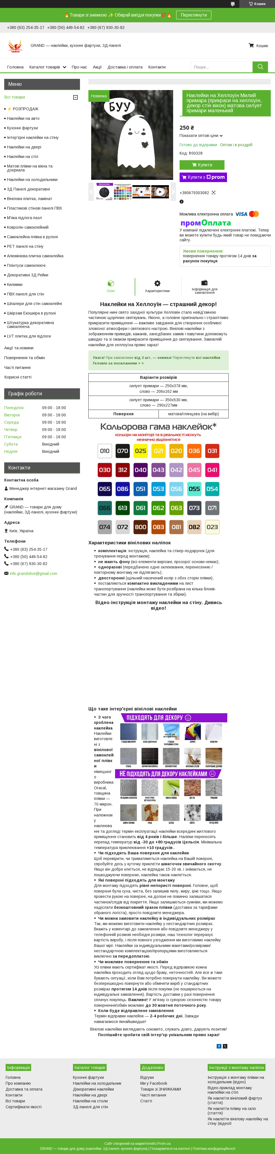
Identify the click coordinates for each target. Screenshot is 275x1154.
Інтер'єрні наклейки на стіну (33, 137)
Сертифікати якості (24, 1107)
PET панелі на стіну (25, 246)
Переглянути (194, 15)
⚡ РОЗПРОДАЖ (22, 109)
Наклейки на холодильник (97, 1083)
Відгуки (147, 1077)
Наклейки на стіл (22, 156)
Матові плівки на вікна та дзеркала (29, 168)
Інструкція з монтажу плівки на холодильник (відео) (236, 1079)
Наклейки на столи (90, 1101)
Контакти (157, 67)
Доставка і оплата (125, 67)
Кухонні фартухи (22, 128)
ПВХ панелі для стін (25, 294)
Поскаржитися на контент (170, 1149)
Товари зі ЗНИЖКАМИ (160, 1089)
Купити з (206, 177)
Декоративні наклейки (93, 1089)
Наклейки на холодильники (32, 179)
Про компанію (18, 1083)
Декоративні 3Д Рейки (27, 275)
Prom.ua (164, 1144)
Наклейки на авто (23, 118)
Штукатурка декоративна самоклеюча (30, 324)
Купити (205, 164)
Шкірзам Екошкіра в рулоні (31, 313)
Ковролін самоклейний (28, 227)
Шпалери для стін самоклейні (34, 303)
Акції (97, 67)
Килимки (14, 284)
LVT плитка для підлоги (29, 336)
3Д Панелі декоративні (28, 189)
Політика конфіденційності (214, 1149)
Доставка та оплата (24, 1089)
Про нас (79, 67)
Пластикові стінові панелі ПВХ (34, 208)
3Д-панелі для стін (90, 1107)
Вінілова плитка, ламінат (29, 198)
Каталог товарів (44, 67)
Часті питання (17, 367)
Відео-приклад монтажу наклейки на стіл (230, 1090)
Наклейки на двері (24, 147)
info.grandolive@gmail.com (33, 573)
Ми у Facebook (153, 1083)
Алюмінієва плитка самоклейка (35, 256)
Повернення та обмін (24, 357)
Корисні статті (17, 377)
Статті (146, 1101)
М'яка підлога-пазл (24, 217)
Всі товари (14, 97)
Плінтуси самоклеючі (26, 265)
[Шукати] (260, 66)
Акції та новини (18, 347)
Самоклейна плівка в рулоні (32, 237)
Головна (15, 67)
